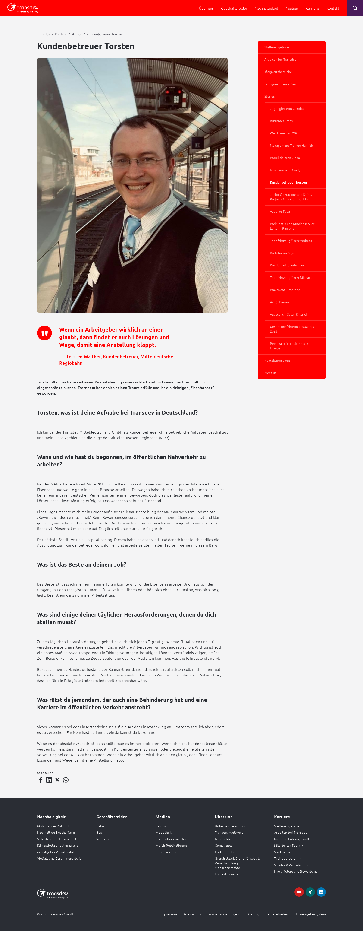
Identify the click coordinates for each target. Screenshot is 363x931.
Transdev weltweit (229, 832)
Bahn (100, 825)
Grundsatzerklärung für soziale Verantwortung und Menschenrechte (238, 863)
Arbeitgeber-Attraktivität (55, 851)
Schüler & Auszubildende (292, 864)
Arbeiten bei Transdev (290, 832)
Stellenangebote (286, 825)
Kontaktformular (227, 874)
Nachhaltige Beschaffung (56, 832)
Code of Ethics (225, 851)
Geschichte (223, 838)
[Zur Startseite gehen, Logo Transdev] (22, 8)
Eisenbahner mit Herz (172, 838)
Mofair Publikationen (171, 845)
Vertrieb (102, 838)
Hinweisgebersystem (310, 914)
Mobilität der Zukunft (53, 825)
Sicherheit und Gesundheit (57, 838)
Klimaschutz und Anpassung (58, 845)
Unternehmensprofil (230, 825)
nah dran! (163, 825)
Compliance (224, 845)
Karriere (61, 34)
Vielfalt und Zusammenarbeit (59, 858)
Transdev (43, 34)
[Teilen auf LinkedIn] (49, 780)
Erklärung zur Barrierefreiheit (267, 914)
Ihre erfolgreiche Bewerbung (296, 871)
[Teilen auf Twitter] (57, 780)
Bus (99, 832)
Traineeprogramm (287, 858)
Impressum (168, 914)
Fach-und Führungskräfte (292, 838)
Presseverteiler (167, 851)
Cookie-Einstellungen (223, 914)
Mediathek (164, 832)
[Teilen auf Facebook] (40, 780)
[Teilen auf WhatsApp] (65, 780)
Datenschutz (191, 914)
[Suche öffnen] (355, 8)
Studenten (282, 851)
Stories (77, 34)
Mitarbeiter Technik (288, 845)
